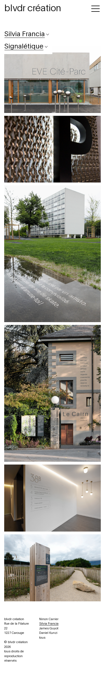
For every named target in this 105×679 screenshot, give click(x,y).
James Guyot (48, 628)
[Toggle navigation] (95, 7)
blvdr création (32, 8)
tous (42, 637)
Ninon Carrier (49, 619)
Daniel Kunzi (48, 632)
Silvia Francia (49, 623)
